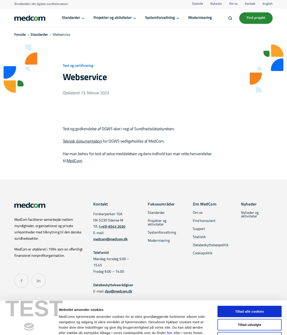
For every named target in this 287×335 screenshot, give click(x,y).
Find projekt (256, 18)
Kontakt (250, 4)
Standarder (71, 18)
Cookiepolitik (202, 253)
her (170, 301)
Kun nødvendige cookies (250, 306)
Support (199, 229)
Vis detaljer (233, 326)
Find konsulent (204, 221)
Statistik (197, 4)
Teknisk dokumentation (82, 141)
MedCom (74, 161)
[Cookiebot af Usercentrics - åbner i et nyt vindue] (29, 326)
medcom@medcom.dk (110, 239)
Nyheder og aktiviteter (250, 214)
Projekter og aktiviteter (112, 18)
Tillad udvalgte (249, 293)
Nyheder (216, 4)
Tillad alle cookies (249, 280)
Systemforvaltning (160, 18)
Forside (20, 35)
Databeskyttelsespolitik (210, 245)
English (268, 4)
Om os (233, 4)
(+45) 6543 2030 (112, 227)
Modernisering (200, 18)
